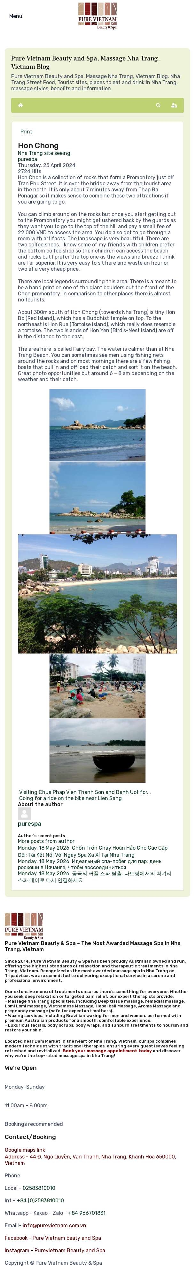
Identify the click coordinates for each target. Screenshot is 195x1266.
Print (26, 132)
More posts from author (46, 841)
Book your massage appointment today (107, 1050)
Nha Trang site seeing (44, 153)
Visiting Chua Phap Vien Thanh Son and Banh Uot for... (84, 792)
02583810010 (39, 1188)
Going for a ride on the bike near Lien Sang (70, 798)
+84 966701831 (86, 1213)
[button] (158, 105)
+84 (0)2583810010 (40, 1201)
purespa (27, 159)
